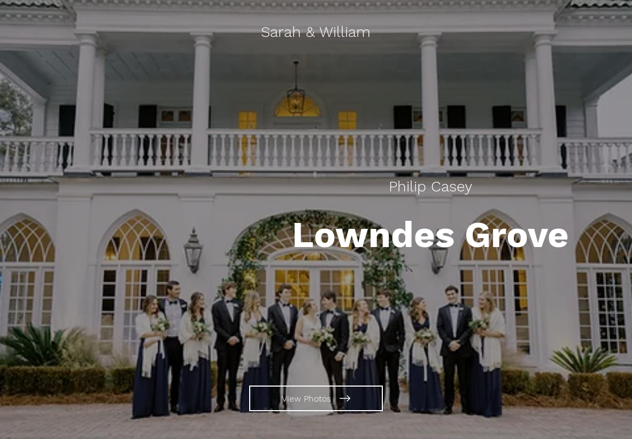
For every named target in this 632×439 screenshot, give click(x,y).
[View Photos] (316, 398)
